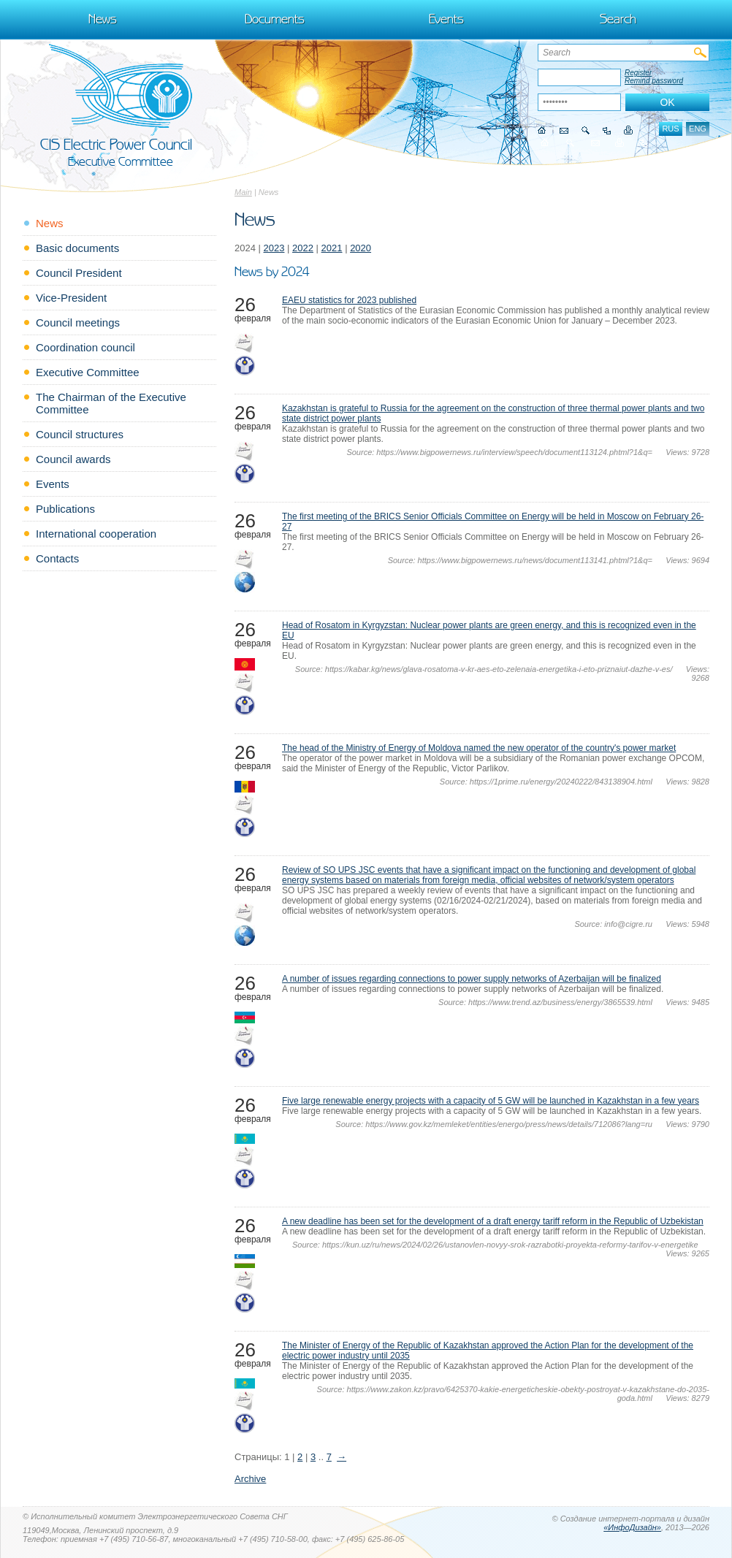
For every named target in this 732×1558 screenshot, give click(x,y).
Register (638, 73)
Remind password (654, 81)
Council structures (79, 434)
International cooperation (96, 533)
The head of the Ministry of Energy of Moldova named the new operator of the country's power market (479, 748)
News (102, 19)
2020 (360, 248)
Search (618, 19)
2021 (332, 248)
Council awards (73, 459)
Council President (79, 273)
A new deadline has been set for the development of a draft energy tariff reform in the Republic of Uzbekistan (493, 1221)
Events (446, 19)
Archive (250, 1478)
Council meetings (78, 322)
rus (670, 128)
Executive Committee (88, 372)
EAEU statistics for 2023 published (349, 300)
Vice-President (71, 297)
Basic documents (77, 248)
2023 (274, 248)
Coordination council (85, 347)
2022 (302, 248)
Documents (275, 19)
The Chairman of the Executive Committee (111, 403)
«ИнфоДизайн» (632, 1527)
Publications (65, 509)
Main (243, 192)
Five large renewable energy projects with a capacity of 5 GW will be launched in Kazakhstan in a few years (490, 1101)
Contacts (57, 558)
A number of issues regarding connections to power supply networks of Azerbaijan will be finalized (471, 979)
